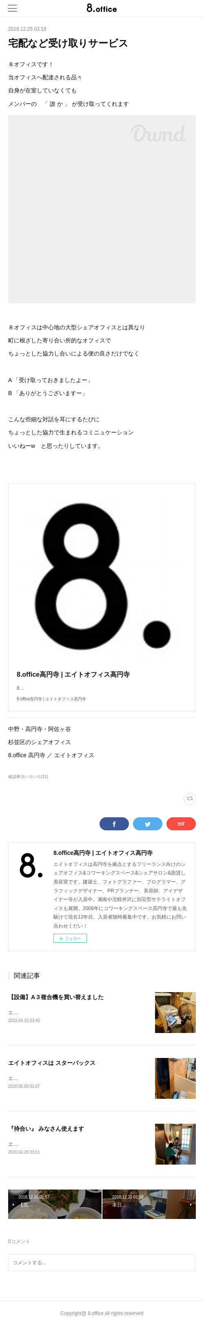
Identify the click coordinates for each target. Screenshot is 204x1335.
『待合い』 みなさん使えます (46, 1137)
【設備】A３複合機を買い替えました (56, 1005)
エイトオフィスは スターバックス (51, 1071)
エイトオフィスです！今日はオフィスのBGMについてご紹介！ (77, 1086)
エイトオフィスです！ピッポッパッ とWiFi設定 (62, 1021)
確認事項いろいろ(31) (28, 785)
